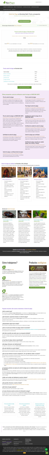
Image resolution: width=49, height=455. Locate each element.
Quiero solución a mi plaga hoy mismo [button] (37, 287)
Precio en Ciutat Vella (8, 189)
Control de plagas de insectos (7, 219)
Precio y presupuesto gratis (24, 21)
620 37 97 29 (38, 2)
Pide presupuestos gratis (24, 87)
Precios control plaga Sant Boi (25, 196)
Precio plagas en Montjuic (8, 185)
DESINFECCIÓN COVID (7, 9)
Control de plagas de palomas (38, 219)
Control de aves (6, 77)
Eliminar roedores (7, 75)
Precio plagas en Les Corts (9, 193)
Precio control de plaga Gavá (41, 197)
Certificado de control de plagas (9, 81)
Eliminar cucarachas (7, 73)
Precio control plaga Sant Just (25, 186)
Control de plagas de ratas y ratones (24, 219)
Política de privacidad (28, 443)
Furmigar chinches (7, 79)
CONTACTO (13, 9)
